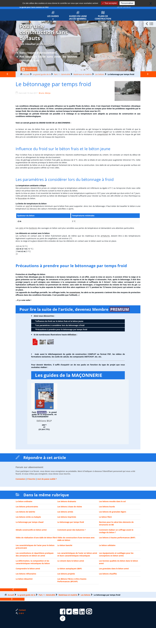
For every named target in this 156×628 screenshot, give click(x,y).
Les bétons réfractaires (26, 573)
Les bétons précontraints (27, 506)
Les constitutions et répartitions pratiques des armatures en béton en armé (35, 554)
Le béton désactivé (24, 579)
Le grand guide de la (42, 74)
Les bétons (99, 74)
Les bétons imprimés (66, 517)
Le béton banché (64, 545)
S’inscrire (31, 479)
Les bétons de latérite (25, 512)
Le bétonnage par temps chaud (29, 522)
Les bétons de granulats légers (112, 512)
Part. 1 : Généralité (62, 74)
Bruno (41, 93)
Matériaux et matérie (82, 74)
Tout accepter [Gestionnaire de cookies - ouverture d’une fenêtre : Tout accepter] (109, 3)
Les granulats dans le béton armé (114, 568)
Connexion (20, 479)
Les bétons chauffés (108, 573)
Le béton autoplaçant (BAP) (69, 568)
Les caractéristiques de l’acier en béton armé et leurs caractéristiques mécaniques (77, 554)
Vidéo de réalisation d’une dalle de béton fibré (36, 537)
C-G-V (20, 613)
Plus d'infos (29, 69)
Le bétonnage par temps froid (70, 522)
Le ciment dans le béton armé (70, 561)
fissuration (22, 198)
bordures (33, 228)
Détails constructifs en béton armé (31, 530)
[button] (149, 24)
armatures (105, 236)
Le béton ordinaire (24, 501)
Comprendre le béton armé (28, 568)
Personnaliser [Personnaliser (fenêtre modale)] (127, 3)
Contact (21, 610)
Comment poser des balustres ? (71, 530)
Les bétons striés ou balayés (28, 517)
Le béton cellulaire (107, 545)
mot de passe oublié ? (47, 479)
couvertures (74, 292)
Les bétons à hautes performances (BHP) (117, 537)
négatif (105, 132)
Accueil (26, 74)
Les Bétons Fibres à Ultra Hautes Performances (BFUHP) (71, 580)
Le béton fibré (105, 517)
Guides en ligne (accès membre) (78, 15)
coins (21, 228)
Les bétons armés (65, 512)
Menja (47, 93)
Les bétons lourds (107, 506)
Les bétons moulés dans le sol (112, 501)
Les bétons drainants (66, 501)
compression (102, 134)
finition (73, 334)
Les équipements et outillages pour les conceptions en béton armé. (116, 554)
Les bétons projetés (66, 573)
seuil (28, 206)
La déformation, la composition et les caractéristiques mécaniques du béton (33, 562)
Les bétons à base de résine (69, 506)
